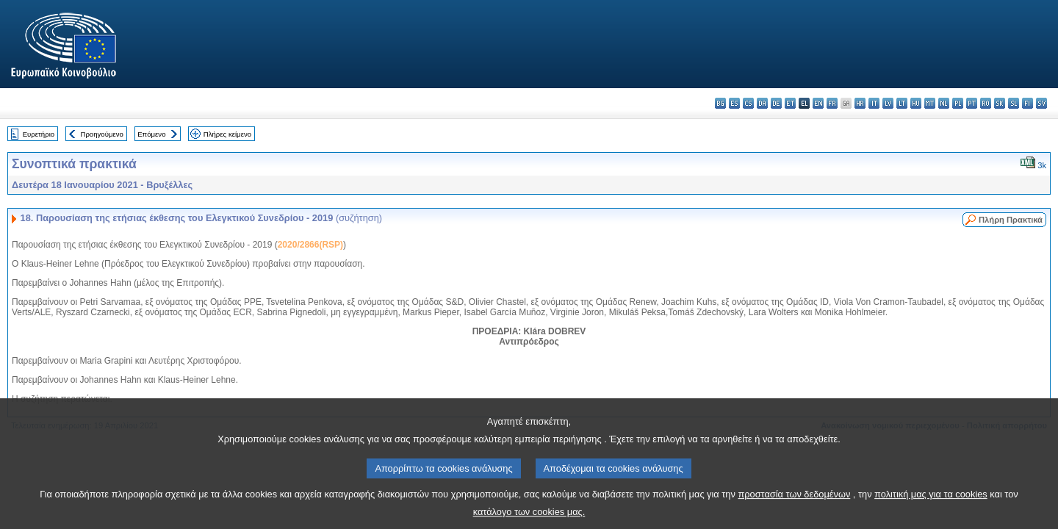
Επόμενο (151, 134)
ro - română (985, 103)
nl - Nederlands (943, 103)
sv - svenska (1041, 103)
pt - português (971, 103)
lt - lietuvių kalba (901, 103)
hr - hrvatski (860, 103)
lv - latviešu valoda (887, 103)
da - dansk (762, 103)
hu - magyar (915, 103)
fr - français (832, 103)
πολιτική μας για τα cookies (930, 504)
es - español (734, 103)
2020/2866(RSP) (310, 245)
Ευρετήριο (38, 134)
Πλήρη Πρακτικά (1011, 219)
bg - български (720, 103)
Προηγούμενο (101, 134)
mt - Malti (929, 103)
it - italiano (873, 103)
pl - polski (957, 103)
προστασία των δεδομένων (794, 504)
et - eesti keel (790, 103)
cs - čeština (748, 103)
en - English (818, 103)
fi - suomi (1027, 103)
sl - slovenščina (1013, 103)
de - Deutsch (776, 103)
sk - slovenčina (999, 103)
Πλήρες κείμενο (227, 134)
